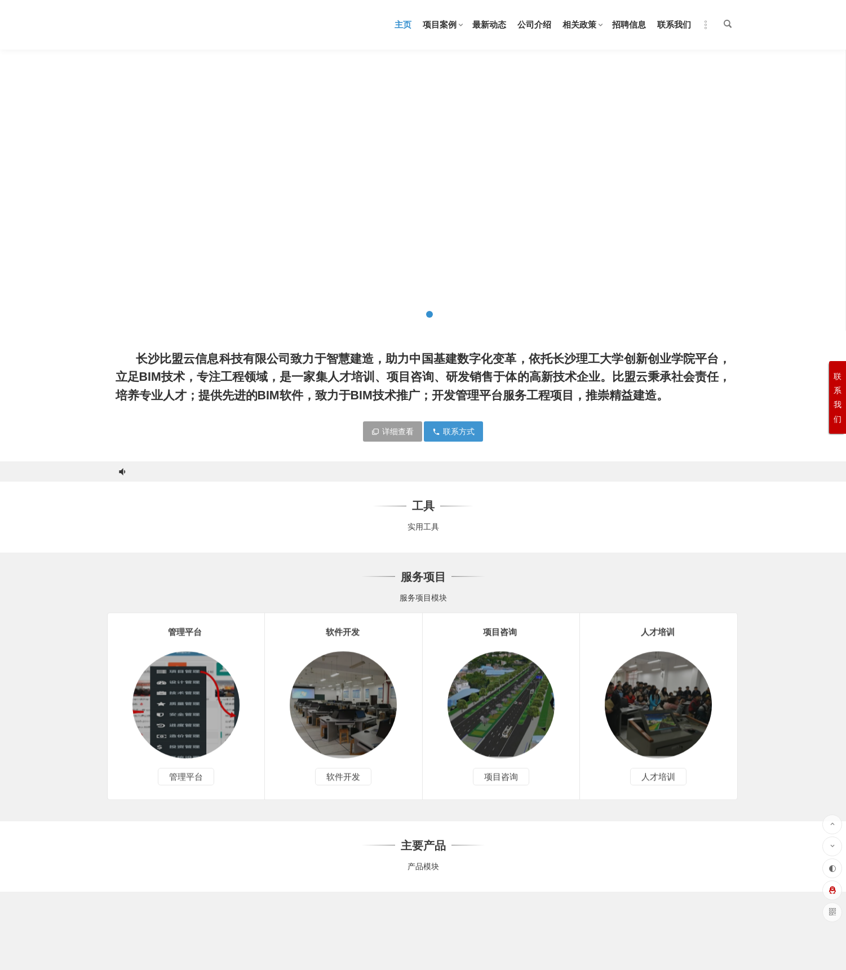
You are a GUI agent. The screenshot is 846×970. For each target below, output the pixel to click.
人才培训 (658, 786)
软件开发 (343, 786)
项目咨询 (501, 786)
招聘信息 (629, 24)
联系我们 (674, 24)
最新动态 (489, 24)
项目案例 (440, 24)
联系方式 (453, 431)
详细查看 (392, 431)
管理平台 (186, 786)
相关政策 (579, 24)
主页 (403, 24)
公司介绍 (534, 24)
